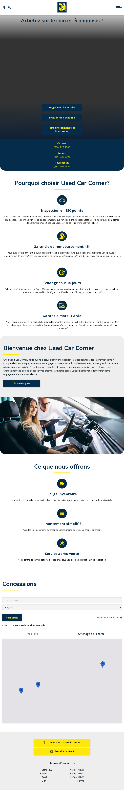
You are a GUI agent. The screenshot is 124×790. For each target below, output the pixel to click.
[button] (9, 7)
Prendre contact (62, 751)
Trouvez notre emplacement (62, 742)
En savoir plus (22, 383)
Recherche (12, 617)
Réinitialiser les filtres (109, 617)
